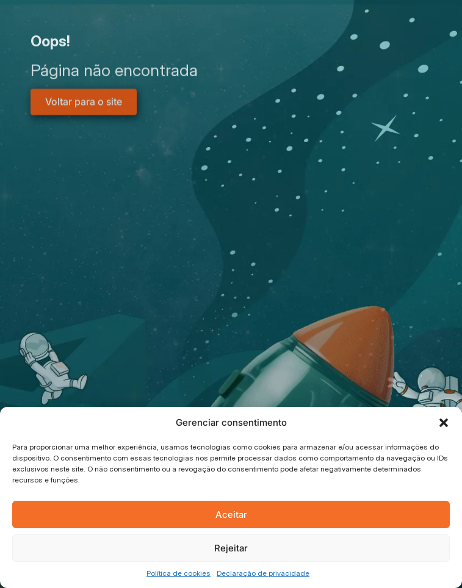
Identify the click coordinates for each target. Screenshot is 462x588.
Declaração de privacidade (263, 573)
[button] (444, 423)
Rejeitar (231, 548)
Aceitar (231, 514)
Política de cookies (178, 573)
